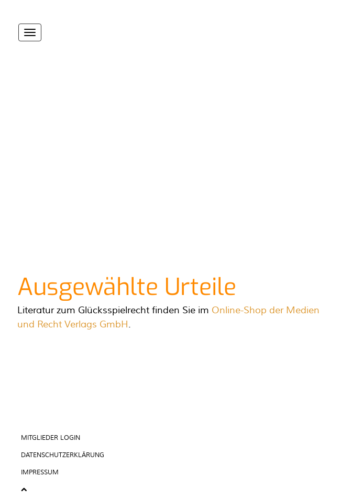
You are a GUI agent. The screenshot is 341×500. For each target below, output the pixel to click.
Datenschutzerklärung (62, 455)
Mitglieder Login (50, 438)
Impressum (40, 472)
